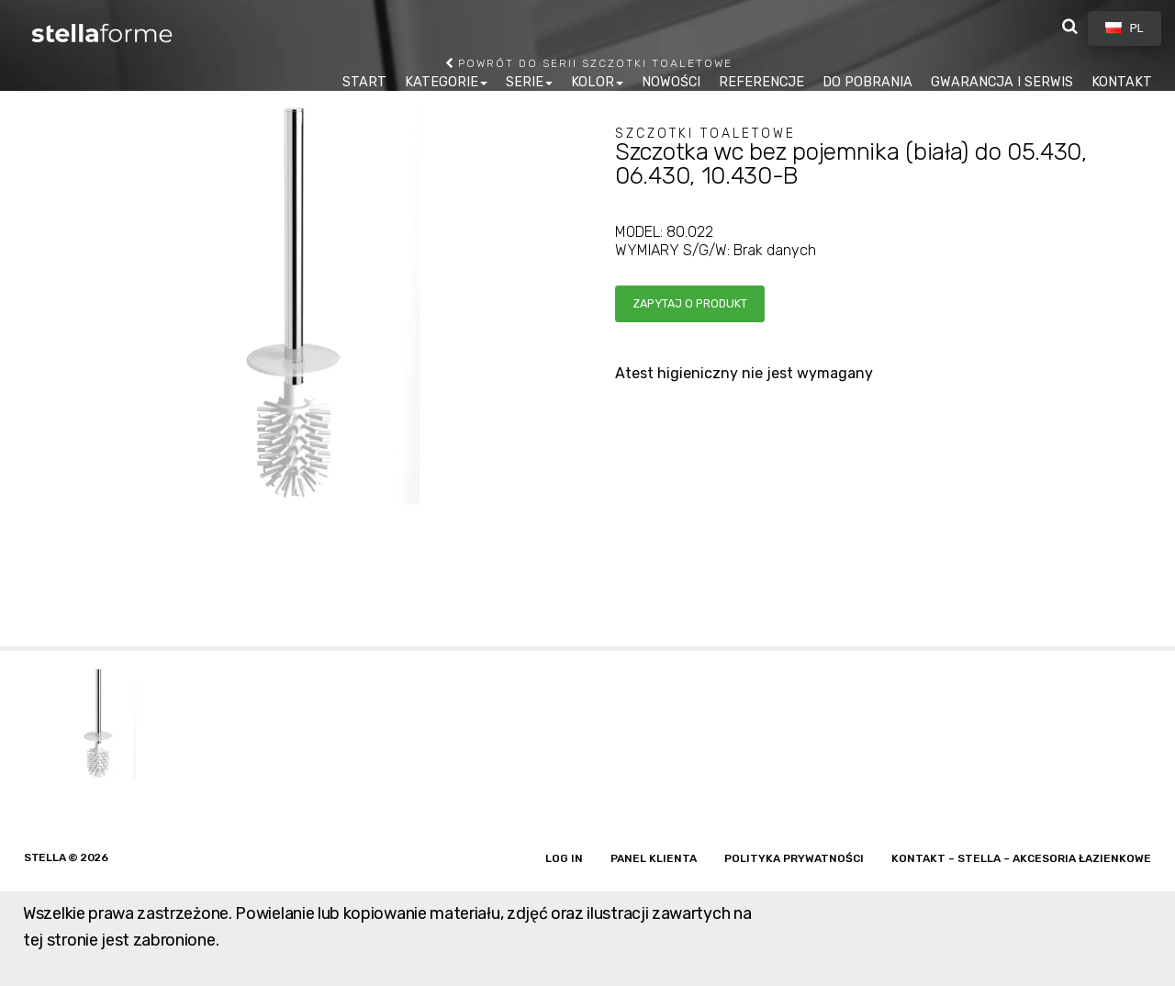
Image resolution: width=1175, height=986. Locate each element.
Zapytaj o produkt (689, 303)
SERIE (524, 82)
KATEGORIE (441, 82)
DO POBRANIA (867, 82)
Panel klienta (653, 858)
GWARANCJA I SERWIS (1002, 82)
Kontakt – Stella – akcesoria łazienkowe (1021, 858)
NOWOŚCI (671, 82)
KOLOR (592, 82)
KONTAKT (1121, 82)
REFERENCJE (761, 82)
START (364, 82)
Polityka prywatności (794, 858)
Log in (564, 858)
